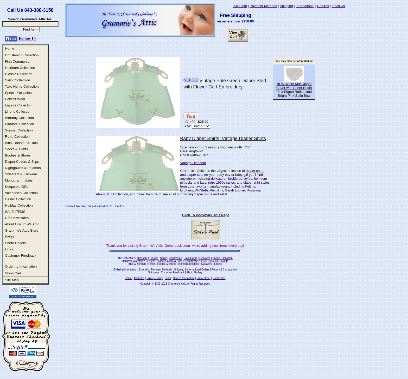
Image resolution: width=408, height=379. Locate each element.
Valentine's (139, 261)
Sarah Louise (235, 190)
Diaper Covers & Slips (22, 162)
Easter (151, 261)
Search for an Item (183, 278)
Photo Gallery (15, 243)
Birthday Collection (19, 118)
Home (9, 48)
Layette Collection (19, 105)
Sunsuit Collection (19, 130)
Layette (224, 261)
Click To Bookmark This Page (205, 215)
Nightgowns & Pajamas (23, 168)
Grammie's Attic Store (21, 230)
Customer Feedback (20, 255)
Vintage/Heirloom (193, 163)
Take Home (190, 258)
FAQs (9, 237)
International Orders (197, 269)
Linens (218, 263)
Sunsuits (213, 261)
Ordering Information (21, 266)
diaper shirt (251, 182)
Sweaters (206, 263)
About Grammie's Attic (22, 224)
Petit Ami (216, 190)
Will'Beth (201, 190)
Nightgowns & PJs (195, 261)
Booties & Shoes (18, 155)
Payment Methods (263, 6)
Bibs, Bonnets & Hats (21, 143)
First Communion (18, 61)
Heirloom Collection (20, 68)
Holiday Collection (19, 205)
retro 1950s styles (221, 182)
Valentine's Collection (21, 193)
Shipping (286, 6)
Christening (175, 258)
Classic (154, 258)
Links (9, 249)
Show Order (203, 278)
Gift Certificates (17, 218)
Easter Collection (18, 199)
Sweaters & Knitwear (21, 174)
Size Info (240, 6)
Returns (323, 6)
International (305, 6)
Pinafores (204, 258)
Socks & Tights (16, 149)
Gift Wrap (153, 272)
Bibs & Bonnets (137, 263)
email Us (338, 6)
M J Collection (117, 194)
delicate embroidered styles (231, 179)
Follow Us (27, 38)
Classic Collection (18, 74)
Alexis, (101, 194)
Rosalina (253, 190)
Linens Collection (18, 111)
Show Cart (13, 273)
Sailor (163, 258)
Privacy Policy (154, 278)
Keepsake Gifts (16, 187)
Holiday (126, 261)
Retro (151, 263)
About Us (139, 278)
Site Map (12, 280)
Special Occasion (18, 93)
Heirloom (142, 258)
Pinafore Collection (19, 124)
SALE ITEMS (15, 212)
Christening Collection (22, 55)
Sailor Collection (17, 80)
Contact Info (230, 269)
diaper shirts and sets (210, 194)
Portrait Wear (15, 99)
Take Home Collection (22, 86)
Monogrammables (19, 180)
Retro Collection (17, 137)
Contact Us (219, 278)
